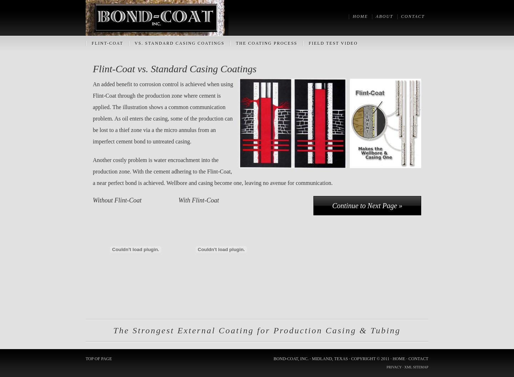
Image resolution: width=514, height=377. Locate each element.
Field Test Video (333, 43)
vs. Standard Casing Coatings (180, 43)
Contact (418, 358)
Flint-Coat (107, 43)
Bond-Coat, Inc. (157, 18)
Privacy (394, 367)
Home (399, 358)
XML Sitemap (416, 367)
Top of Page (99, 358)
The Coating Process (266, 43)
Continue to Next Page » (367, 206)
